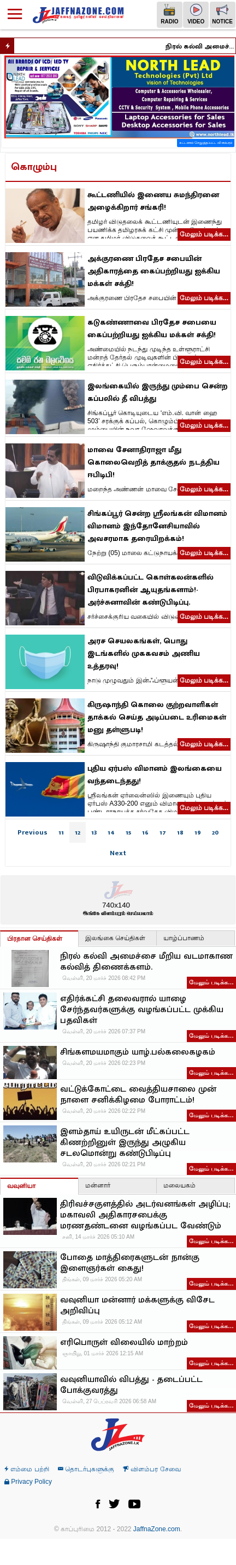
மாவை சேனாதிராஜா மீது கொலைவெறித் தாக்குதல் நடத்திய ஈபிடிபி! (153, 462)
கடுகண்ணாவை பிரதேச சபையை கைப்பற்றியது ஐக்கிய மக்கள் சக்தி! (151, 328)
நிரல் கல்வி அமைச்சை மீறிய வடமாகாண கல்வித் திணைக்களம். (205, 46)
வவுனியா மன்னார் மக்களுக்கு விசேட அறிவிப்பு (137, 1306)
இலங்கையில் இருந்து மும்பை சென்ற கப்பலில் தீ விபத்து (157, 392)
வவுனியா (21, 1186)
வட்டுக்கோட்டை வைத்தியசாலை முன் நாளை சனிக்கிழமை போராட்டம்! (138, 1095)
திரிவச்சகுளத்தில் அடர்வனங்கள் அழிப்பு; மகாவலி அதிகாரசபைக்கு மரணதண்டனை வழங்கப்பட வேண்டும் (145, 1215)
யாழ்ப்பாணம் (183, 938)
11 (61, 832)
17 (163, 832)
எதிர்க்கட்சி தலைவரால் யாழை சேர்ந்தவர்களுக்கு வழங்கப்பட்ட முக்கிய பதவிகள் (141, 1010)
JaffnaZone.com (156, 1529)
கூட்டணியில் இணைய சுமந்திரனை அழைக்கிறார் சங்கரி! (153, 201)
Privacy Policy (28, 1481)
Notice (222, 14)
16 (145, 832)
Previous (32, 832)
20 (215, 832)
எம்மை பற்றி (26, 1469)
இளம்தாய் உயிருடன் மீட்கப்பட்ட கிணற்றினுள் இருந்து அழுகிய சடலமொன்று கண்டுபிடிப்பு (125, 1142)
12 (77, 832)
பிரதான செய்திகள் (34, 938)
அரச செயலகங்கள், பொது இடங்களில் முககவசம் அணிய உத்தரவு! (143, 653)
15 (128, 832)
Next (118, 853)
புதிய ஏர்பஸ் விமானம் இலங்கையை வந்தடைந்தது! (154, 774)
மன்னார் (97, 1185)
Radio (169, 14)
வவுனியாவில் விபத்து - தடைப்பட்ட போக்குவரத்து (131, 1385)
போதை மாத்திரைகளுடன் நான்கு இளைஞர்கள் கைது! (129, 1263)
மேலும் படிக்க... (204, 234)
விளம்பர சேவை (152, 1469)
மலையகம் (179, 1185)
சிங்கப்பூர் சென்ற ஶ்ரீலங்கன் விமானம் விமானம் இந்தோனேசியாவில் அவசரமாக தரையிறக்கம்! (157, 526)
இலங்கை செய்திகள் (115, 938)
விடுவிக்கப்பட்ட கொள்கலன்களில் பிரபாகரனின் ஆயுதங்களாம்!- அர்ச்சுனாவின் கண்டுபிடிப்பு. (150, 589)
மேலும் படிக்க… (211, 982)
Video (195, 14)
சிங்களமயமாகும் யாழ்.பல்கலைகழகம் (137, 1052)
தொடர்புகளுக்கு (86, 1469)
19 (197, 832)
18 (180, 832)
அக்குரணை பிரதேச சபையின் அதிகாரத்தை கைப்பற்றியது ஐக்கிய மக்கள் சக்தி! (153, 271)
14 (111, 832)
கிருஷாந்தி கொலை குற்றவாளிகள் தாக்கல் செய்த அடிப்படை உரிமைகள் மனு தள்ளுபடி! (156, 717)
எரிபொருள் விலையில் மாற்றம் (124, 1342)
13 (94, 832)
